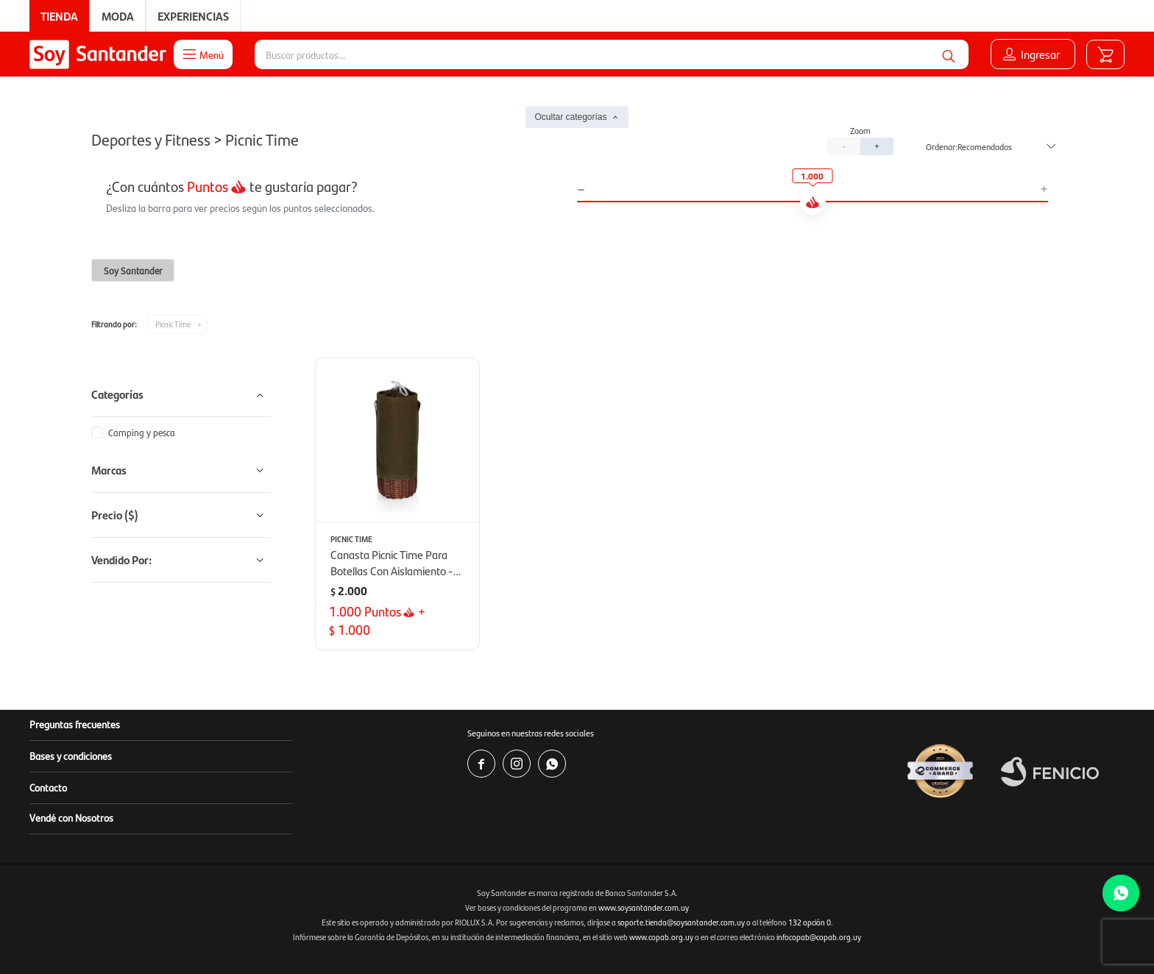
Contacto (48, 787)
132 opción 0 (809, 922)
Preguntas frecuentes (74, 724)
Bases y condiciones (70, 755)
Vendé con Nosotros (71, 817)
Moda (118, 15)
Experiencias (193, 15)
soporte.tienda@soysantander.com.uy (681, 922)
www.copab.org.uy (661, 936)
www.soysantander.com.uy (643, 907)
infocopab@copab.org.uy (818, 936)
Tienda (59, 15)
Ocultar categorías (570, 117)
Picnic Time (173, 324)
